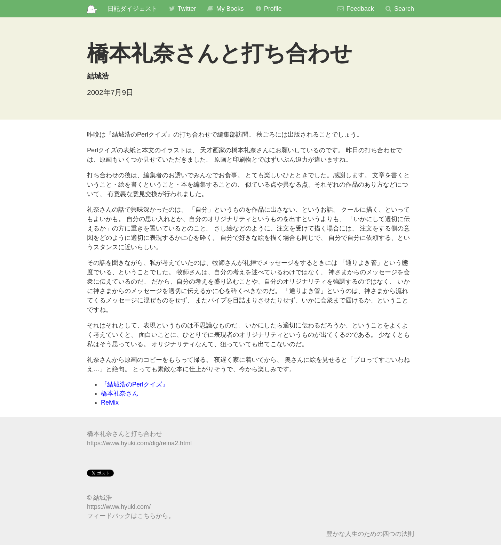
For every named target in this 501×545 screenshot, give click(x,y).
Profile (268, 8)
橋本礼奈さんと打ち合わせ (124, 433)
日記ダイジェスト (133, 8)
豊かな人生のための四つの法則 (370, 533)
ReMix (110, 402)
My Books (225, 8)
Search (399, 8)
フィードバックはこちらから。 (131, 515)
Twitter (182, 8)
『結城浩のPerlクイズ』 (134, 384)
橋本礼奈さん (119, 393)
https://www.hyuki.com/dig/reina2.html (139, 443)
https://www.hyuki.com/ (119, 506)
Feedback (355, 8)
